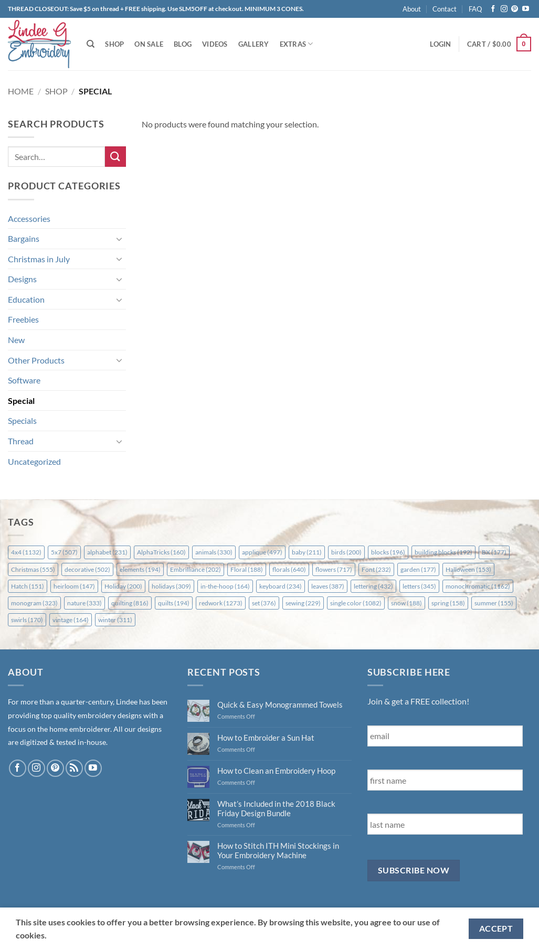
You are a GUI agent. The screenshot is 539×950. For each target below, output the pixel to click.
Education (26, 299)
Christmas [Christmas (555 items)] (33, 569)
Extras (296, 44)
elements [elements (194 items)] (140, 569)
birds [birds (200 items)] (346, 552)
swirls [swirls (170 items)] (27, 620)
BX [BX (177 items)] (494, 552)
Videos (215, 44)
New (16, 340)
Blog (183, 44)
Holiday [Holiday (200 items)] (123, 586)
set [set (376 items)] (264, 603)
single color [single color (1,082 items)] (356, 603)
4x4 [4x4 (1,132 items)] (26, 552)
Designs (22, 279)
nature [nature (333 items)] (84, 603)
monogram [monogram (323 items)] (34, 603)
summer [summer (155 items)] (493, 603)
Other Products (36, 360)
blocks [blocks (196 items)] (388, 552)
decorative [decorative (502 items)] (87, 569)
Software (24, 380)
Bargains (23, 238)
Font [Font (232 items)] (376, 569)
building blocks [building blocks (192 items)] (443, 552)
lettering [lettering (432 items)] (373, 586)
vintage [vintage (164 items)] (70, 620)
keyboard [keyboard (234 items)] (280, 586)
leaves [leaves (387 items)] (327, 586)
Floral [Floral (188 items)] (246, 569)
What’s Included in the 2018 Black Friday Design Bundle (276, 808)
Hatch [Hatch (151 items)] (27, 586)
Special (21, 400)
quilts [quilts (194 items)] (173, 603)
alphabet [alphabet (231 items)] (107, 552)
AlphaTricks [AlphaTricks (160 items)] (161, 552)
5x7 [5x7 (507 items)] (64, 552)
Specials (22, 420)
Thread (21, 441)
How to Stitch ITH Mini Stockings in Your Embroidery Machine (278, 850)
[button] (440, 44)
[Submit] (115, 156)
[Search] (90, 44)
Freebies (23, 319)
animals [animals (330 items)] (213, 552)
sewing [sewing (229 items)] (303, 603)
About (412, 9)
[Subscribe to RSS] (74, 768)
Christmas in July (39, 259)
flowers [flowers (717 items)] (333, 569)
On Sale (148, 44)
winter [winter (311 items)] (115, 620)
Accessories (29, 218)
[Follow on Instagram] (504, 9)
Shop (114, 44)
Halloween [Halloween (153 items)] (468, 569)
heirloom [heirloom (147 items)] (74, 586)
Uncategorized (34, 461)
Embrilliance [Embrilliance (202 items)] (195, 569)
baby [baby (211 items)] (307, 552)
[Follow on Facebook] (493, 9)
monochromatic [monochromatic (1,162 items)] (478, 586)
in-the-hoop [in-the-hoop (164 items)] (225, 586)
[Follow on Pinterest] (514, 9)
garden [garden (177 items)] (418, 569)
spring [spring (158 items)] (448, 603)
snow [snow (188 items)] (406, 603)
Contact (444, 9)
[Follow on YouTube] (525, 9)
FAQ (475, 9)
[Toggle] (119, 238)
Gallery (253, 44)
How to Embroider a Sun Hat (265, 737)
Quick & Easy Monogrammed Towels (280, 704)
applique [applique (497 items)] (262, 552)
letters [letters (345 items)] (419, 586)
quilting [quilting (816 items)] (130, 603)
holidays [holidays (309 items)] (171, 586)
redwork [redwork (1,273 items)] (220, 603)
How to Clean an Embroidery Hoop (276, 770)
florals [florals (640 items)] (289, 569)
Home (21, 91)
